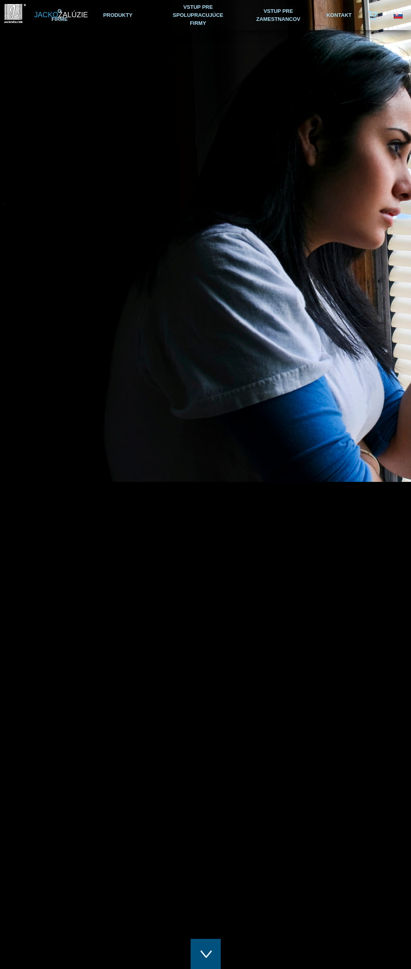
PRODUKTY (117, 15)
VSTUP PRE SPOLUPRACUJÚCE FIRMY (198, 15)
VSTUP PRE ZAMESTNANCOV (278, 15)
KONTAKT (339, 15)
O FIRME (59, 15)
